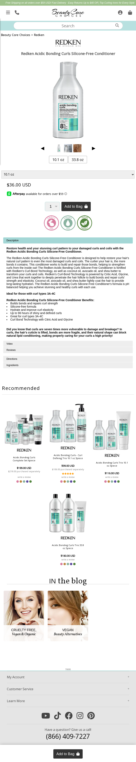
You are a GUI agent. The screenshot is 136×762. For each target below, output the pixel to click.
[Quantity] (52, 206)
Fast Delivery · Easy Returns (67, 2)
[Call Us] (16, 11)
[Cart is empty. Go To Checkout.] (129, 11)
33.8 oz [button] (78, 159)
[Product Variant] (68, 174)
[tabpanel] (68, 289)
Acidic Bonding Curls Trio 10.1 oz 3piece (112, 464)
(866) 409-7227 (68, 736)
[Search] (117, 25)
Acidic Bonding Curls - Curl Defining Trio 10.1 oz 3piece (68, 457)
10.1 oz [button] (58, 159)
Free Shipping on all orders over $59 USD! (28, 2)
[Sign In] (119, 11)
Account (15, 677)
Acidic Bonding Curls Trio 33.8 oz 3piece (68, 547)
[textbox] (68, 26)
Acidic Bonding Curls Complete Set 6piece (24, 459)
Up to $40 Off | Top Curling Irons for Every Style (108, 2)
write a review (24, 477)
